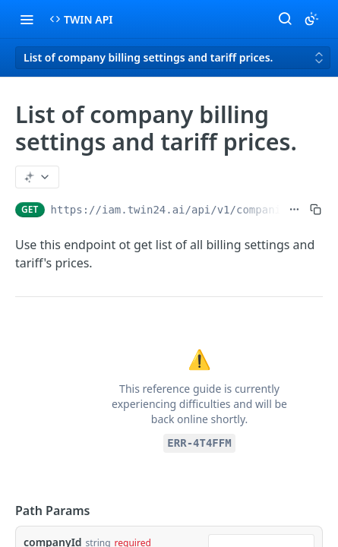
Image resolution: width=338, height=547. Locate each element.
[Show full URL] (294, 209)
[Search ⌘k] (284, 19)
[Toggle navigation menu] (26, 19)
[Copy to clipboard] (315, 209)
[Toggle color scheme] (311, 19)
